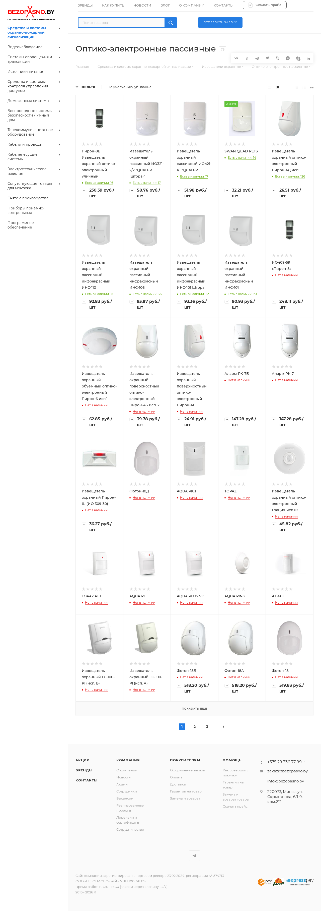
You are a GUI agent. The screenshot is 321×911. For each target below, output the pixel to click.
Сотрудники (126, 791)
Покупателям (185, 760)
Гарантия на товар (186, 791)
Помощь (232, 760)
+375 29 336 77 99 (284, 762)
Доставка (178, 784)
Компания (128, 760)
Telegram (194, 855)
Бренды (84, 770)
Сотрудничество (130, 829)
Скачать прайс (235, 806)
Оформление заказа (187, 770)
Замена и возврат (185, 798)
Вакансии (124, 798)
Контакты (86, 780)
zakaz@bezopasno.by (287, 771)
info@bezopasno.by (285, 781)
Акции (82, 760)
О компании (126, 770)
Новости (123, 777)
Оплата (176, 777)
